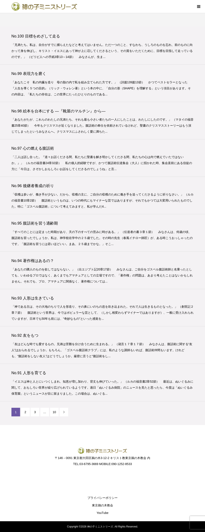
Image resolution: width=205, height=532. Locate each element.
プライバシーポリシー (102, 497)
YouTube (102, 513)
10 (54, 412)
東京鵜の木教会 (102, 505)
